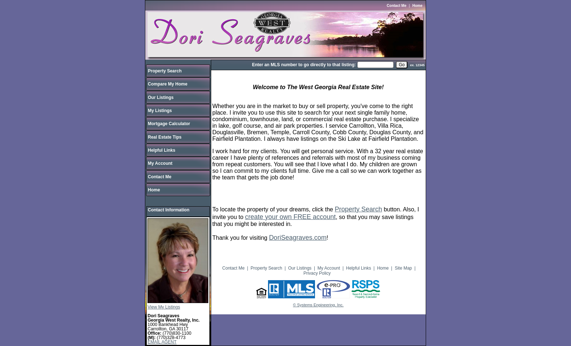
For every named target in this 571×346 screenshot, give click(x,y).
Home (417, 6)
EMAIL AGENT (162, 342)
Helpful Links (161, 150)
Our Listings (161, 97)
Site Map (403, 268)
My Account (160, 163)
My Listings (160, 110)
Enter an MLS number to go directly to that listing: (304, 64)
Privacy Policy (317, 273)
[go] (401, 64)
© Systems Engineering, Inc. (318, 305)
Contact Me (396, 6)
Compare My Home (168, 84)
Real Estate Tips (164, 137)
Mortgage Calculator (169, 123)
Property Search (165, 70)
